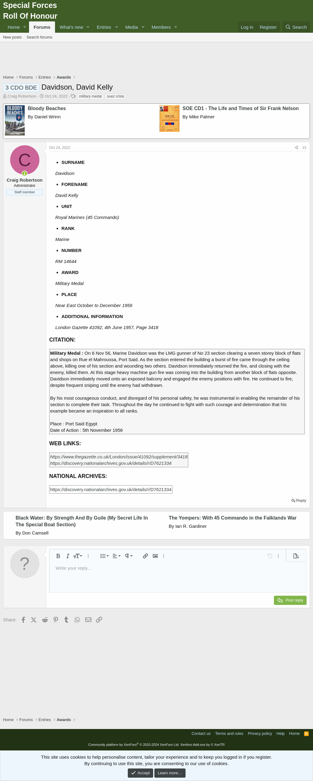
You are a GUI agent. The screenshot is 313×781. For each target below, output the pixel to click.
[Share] (296, 147)
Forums (42, 27)
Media (131, 27)
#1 (305, 148)
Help (281, 733)
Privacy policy (260, 733)
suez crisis (115, 96)
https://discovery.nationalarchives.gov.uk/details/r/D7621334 (110, 463)
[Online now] (25, 173)
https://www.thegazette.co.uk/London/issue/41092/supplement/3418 (118, 456)
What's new (71, 27)
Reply (301, 500)
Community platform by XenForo (133, 744)
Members (161, 27)
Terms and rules (229, 733)
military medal (90, 96)
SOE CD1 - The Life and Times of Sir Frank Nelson (240, 108)
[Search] (296, 27)
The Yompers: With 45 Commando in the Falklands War (232, 517)
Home (14, 27)
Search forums (40, 37)
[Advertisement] (156, 59)
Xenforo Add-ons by (202, 744)
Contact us (201, 733)
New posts (12, 37)
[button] (24, 27)
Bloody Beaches (47, 108)
